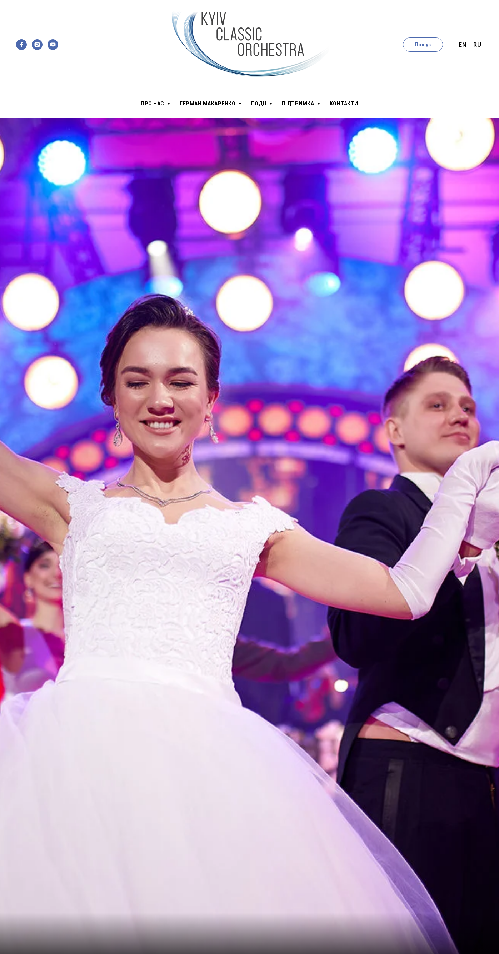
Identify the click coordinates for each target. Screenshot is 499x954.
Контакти (344, 103)
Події (259, 103)
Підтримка (298, 103)
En (462, 44)
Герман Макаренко (208, 103)
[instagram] (37, 44)
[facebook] (21, 44)
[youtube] (53, 44)
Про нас (153, 103)
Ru (477, 44)
